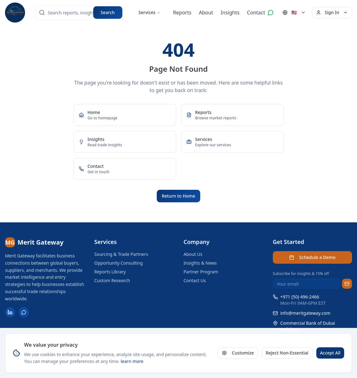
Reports (182, 12)
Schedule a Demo (312, 257)
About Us (193, 254)
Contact (256, 12)
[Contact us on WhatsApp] (270, 12)
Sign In (332, 12)
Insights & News (200, 263)
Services (150, 12)
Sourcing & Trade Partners (121, 254)
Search (108, 12)
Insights (230, 12)
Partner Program (201, 272)
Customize (238, 353)
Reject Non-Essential (287, 353)
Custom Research (112, 280)
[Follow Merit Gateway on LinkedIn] (10, 312)
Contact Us (195, 280)
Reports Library (110, 272)
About (206, 12)
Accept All (330, 353)
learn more (132, 361)
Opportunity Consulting (118, 263)
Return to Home (178, 196)
